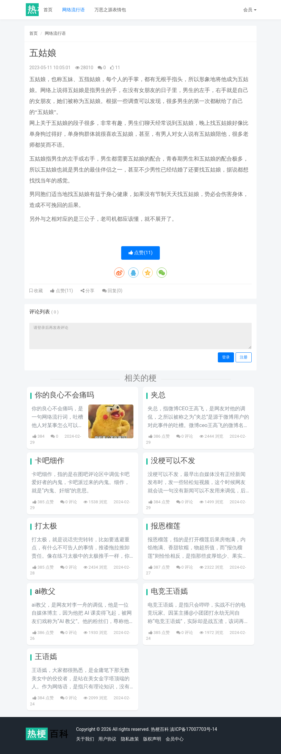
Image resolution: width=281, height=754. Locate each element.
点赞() (141, 253)
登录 (226, 357)
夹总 (158, 395)
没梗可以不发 (173, 460)
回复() (112, 290)
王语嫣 (46, 656)
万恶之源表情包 (110, 9)
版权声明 (152, 738)
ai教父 (45, 591)
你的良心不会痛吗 (64, 395)
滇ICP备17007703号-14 (193, 729)
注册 (243, 357)
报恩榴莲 (165, 526)
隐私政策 (130, 738)
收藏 (38, 290)
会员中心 (175, 738)
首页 (48, 9)
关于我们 (85, 738)
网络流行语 (73, 9)
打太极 (46, 526)
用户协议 (107, 738)
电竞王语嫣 (169, 591)
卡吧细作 (49, 460)
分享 (87, 290)
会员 (250, 9)
